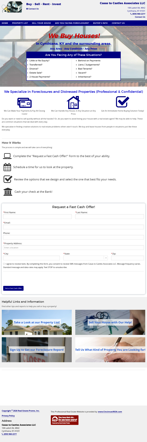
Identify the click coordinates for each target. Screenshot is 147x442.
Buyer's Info (100, 23)
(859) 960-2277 (137, 14)
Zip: (113, 253)
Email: (7, 222)
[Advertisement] (73, 389)
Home (5, 23)
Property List (20, 23)
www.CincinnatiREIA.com (110, 411)
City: (6, 253)
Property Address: (12, 243)
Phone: (6, 233)
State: (66, 253)
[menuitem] (5, 23)
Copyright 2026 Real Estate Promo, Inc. (21, 410)
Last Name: (81, 212)
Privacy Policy (8, 415)
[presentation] (73, 247)
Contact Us (32, 8)
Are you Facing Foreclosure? (72, 23)
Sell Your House (41, 23)
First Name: (9, 212)
